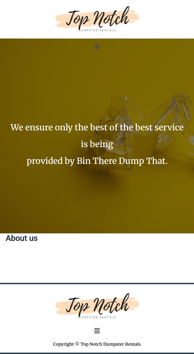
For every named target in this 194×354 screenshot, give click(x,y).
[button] (97, 46)
